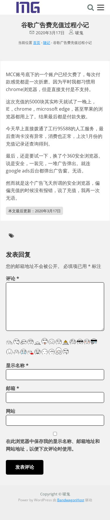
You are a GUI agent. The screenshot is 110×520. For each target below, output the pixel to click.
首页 (36, 42)
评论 (12, 278)
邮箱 (12, 388)
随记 (46, 42)
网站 (10, 411)
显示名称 (17, 365)
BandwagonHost (70, 499)
